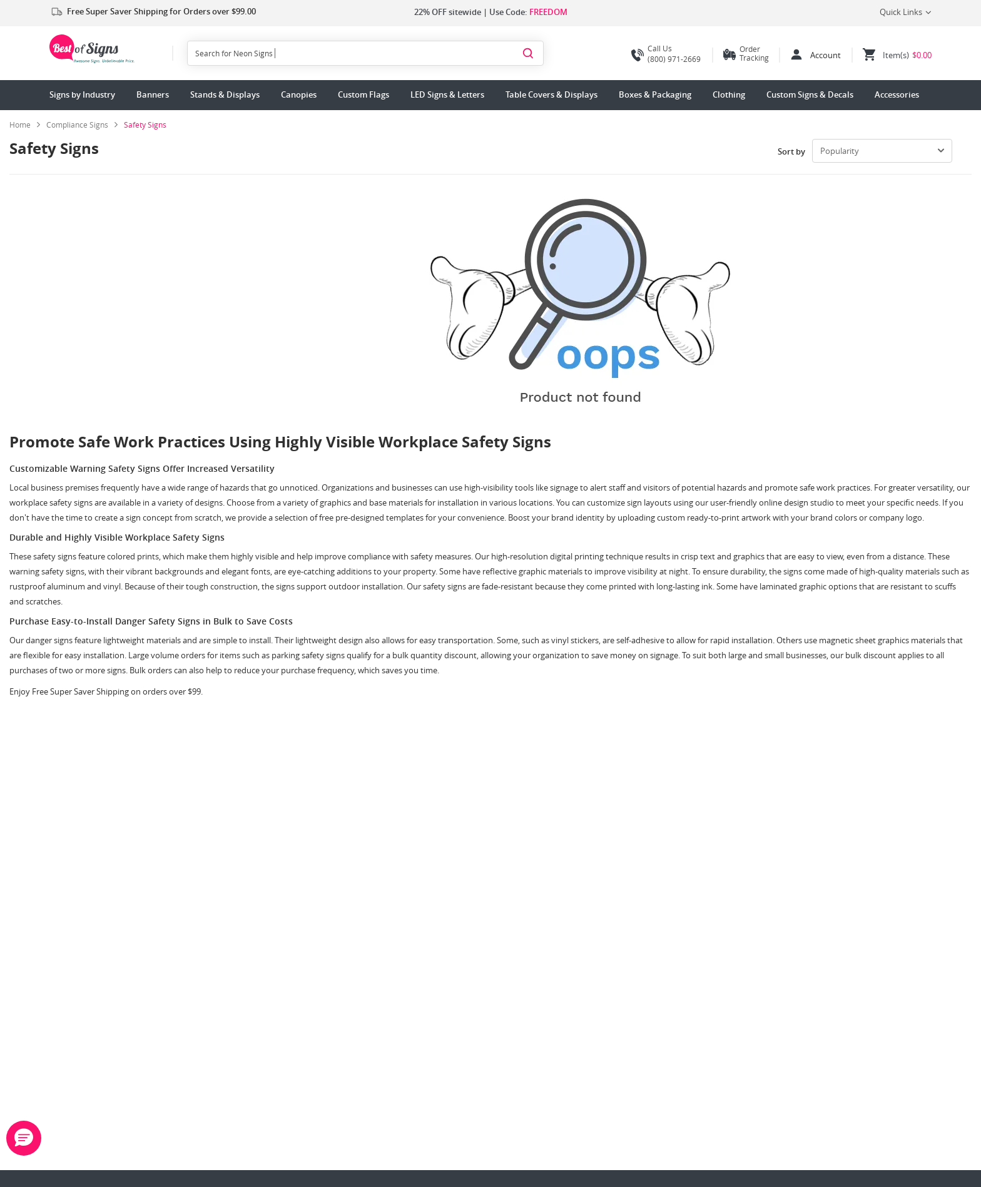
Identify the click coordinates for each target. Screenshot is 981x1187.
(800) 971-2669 (666, 54)
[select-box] (882, 151)
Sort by (791, 151)
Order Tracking (754, 53)
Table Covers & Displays (551, 94)
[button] (23, 1138)
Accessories (897, 94)
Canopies (299, 94)
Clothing (729, 94)
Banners (152, 94)
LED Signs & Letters (447, 94)
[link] (82, 124)
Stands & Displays (225, 94)
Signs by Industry (82, 94)
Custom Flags (363, 94)
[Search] (528, 52)
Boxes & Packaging (655, 94)
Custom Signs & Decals (809, 94)
